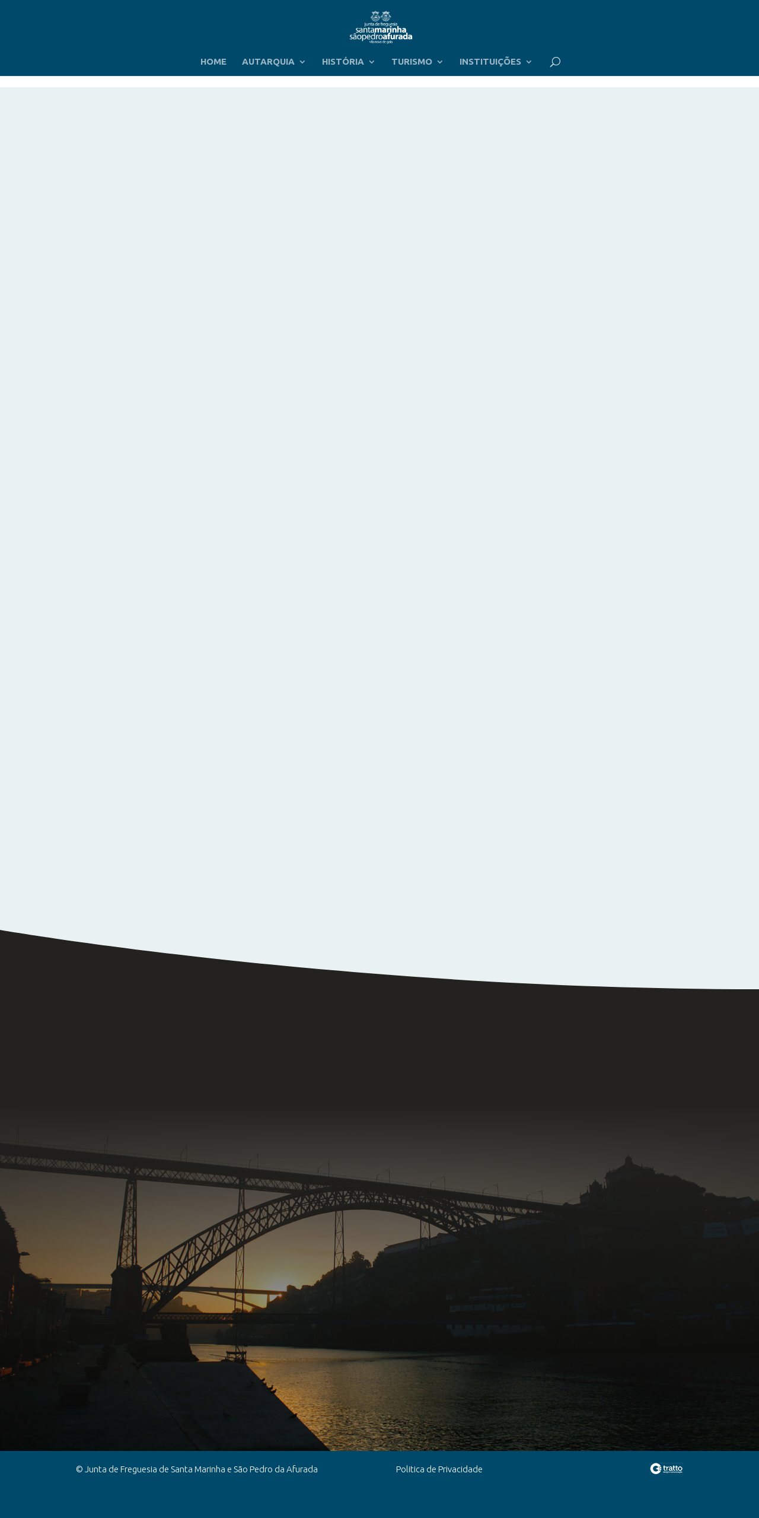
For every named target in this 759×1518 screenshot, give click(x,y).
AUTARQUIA (268, 62)
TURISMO (411, 62)
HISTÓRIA (343, 62)
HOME (213, 62)
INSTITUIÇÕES (490, 62)
